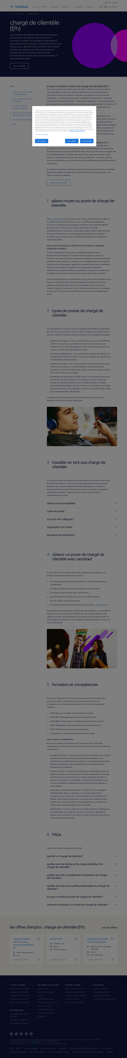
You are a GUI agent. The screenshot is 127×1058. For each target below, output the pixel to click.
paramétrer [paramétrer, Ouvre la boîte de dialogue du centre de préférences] (41, 141)
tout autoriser (87, 141)
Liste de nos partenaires (42, 134)
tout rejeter (72, 141)
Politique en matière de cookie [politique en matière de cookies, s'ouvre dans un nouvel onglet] (77, 130)
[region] (64, 126)
